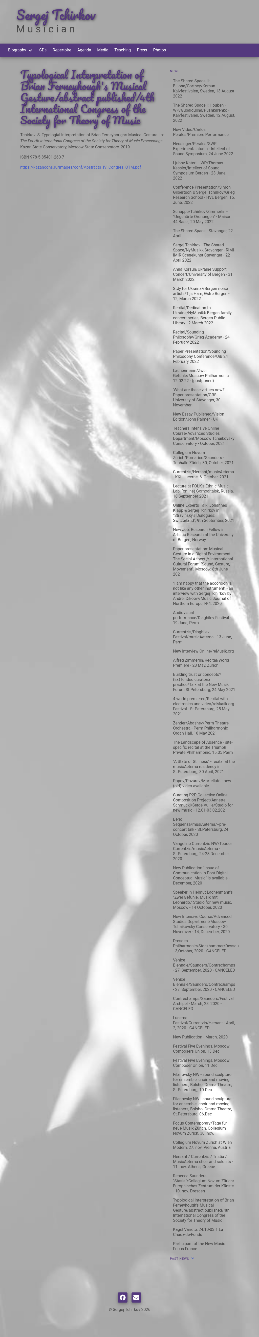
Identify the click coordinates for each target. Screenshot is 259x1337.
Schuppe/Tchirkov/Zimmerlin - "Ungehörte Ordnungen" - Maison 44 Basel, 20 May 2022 (202, 216)
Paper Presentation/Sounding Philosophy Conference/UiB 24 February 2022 (200, 356)
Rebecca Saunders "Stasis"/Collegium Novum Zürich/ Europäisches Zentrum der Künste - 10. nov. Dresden (203, 1183)
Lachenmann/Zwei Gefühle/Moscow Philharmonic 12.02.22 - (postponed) (201, 375)
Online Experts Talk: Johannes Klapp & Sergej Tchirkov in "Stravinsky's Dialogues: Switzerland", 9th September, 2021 (203, 513)
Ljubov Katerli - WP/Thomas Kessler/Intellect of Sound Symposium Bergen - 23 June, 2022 (199, 171)
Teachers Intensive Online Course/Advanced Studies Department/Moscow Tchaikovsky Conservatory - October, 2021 (203, 436)
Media (102, 50)
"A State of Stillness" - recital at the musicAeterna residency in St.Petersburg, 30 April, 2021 (204, 766)
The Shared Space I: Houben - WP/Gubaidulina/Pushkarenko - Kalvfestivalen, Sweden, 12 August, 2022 (204, 113)
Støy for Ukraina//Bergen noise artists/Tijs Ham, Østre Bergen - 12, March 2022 (201, 293)
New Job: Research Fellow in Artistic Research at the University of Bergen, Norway (203, 534)
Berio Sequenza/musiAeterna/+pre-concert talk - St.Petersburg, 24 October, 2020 (200, 827)
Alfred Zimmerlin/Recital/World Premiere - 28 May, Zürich (201, 663)
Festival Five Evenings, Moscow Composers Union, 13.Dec (201, 1049)
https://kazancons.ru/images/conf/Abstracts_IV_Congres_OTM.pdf (80, 167)
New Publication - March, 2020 (200, 1037)
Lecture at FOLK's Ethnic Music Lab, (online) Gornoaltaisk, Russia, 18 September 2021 (203, 491)
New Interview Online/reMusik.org (203, 651)
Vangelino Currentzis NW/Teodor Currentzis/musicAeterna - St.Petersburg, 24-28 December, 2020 (202, 851)
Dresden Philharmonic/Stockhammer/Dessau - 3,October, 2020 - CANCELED (206, 945)
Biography (17, 50)
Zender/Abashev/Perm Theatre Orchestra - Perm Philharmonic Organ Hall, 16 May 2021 (201, 728)
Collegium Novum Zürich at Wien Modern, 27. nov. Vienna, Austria (202, 1145)
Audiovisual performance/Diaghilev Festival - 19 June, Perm (202, 617)
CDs (43, 50)
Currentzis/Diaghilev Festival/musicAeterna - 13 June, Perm (202, 637)
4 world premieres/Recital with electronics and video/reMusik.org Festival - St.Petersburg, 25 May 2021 (203, 706)
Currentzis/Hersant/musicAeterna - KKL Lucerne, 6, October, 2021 (203, 474)
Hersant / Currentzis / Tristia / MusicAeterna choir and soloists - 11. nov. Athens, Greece (203, 1161)
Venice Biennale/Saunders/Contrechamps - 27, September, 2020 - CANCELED (204, 965)
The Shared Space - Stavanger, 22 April (203, 233)
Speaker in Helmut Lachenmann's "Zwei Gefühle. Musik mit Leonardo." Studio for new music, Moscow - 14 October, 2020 (203, 900)
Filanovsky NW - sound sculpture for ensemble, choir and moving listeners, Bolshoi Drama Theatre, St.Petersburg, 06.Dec (202, 1106)
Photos (159, 50)
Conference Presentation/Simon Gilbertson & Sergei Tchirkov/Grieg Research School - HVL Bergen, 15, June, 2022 (204, 195)
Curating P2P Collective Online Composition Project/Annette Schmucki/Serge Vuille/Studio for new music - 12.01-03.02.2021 (203, 803)
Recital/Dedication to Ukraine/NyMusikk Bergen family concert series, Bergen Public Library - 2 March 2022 (202, 315)
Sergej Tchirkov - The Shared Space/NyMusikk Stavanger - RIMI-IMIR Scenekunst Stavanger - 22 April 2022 (204, 253)
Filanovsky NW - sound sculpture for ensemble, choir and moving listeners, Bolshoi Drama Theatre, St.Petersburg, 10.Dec (202, 1082)
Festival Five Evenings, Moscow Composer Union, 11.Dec (201, 1063)
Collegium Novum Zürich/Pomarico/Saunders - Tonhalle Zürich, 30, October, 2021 (203, 457)
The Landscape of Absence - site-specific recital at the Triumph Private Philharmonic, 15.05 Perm (203, 747)
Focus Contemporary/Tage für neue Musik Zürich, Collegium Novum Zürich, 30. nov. (200, 1128)
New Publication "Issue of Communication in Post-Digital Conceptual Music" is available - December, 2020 (201, 876)
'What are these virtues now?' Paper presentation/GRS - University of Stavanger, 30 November (199, 397)
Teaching (122, 50)
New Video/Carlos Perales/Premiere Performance (201, 132)
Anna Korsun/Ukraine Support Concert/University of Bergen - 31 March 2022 (203, 274)
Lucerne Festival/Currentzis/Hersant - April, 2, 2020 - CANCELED (204, 1022)
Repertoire (62, 50)
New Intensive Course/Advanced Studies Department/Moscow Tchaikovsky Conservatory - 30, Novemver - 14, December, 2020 (202, 924)
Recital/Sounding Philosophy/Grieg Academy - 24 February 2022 (201, 337)
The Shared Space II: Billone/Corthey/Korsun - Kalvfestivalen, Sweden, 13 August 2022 (203, 88)
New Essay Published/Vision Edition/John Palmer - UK (198, 417)
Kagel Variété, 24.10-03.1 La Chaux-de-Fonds (198, 1232)
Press (142, 50)
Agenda (84, 50)
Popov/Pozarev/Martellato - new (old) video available (202, 783)
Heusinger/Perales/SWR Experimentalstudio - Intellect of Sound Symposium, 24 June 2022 (203, 148)
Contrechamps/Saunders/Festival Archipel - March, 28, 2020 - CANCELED (203, 1003)
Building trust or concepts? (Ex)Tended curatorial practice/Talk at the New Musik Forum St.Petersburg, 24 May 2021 (204, 682)
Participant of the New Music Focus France (199, 1246)
